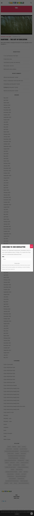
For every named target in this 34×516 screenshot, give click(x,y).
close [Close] (32, 246)
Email (3, 256)
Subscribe (17, 263)
